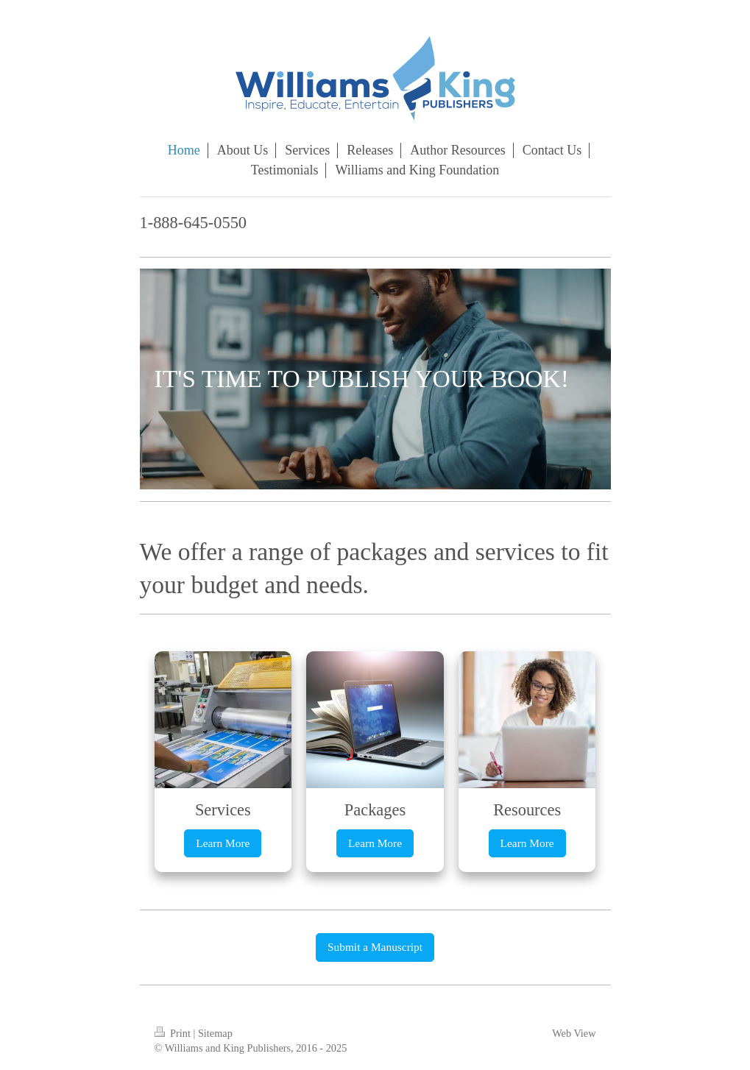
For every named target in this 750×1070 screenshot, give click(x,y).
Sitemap (215, 1033)
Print (174, 1033)
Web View (573, 1033)
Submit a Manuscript (375, 946)
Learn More (223, 843)
